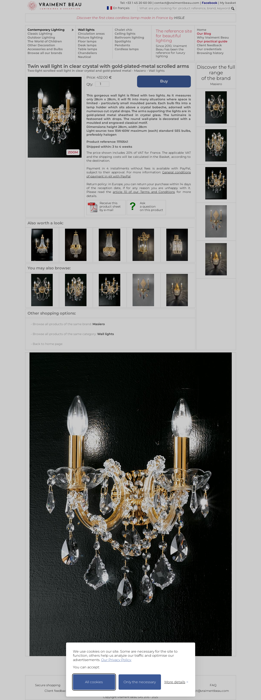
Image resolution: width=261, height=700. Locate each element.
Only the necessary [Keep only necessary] (140, 682)
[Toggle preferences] (174, 682)
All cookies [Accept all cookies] (94, 682)
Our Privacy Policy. (116, 660)
